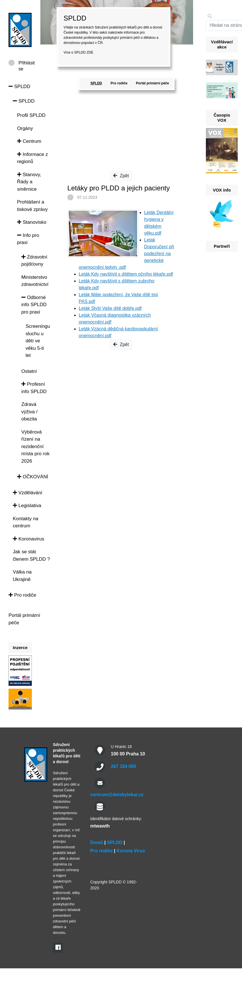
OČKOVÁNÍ (32, 476)
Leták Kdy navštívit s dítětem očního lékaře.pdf (126, 274)
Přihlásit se (26, 63)
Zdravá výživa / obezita (29, 412)
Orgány (25, 128)
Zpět (121, 175)
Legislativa (27, 505)
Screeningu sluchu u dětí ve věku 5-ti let (38, 341)
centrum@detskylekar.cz (116, 794)
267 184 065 (123, 766)
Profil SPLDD (31, 115)
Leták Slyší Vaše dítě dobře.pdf (110, 308)
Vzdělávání (27, 492)
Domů (96, 842)
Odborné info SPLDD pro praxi (34, 305)
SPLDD (19, 86)
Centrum (29, 141)
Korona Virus (131, 850)
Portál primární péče (152, 83)
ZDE (89, 52)
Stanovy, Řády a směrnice (29, 182)
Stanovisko (31, 222)
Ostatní (29, 371)
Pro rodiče (22, 595)
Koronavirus (28, 539)
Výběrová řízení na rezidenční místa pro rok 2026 (35, 446)
